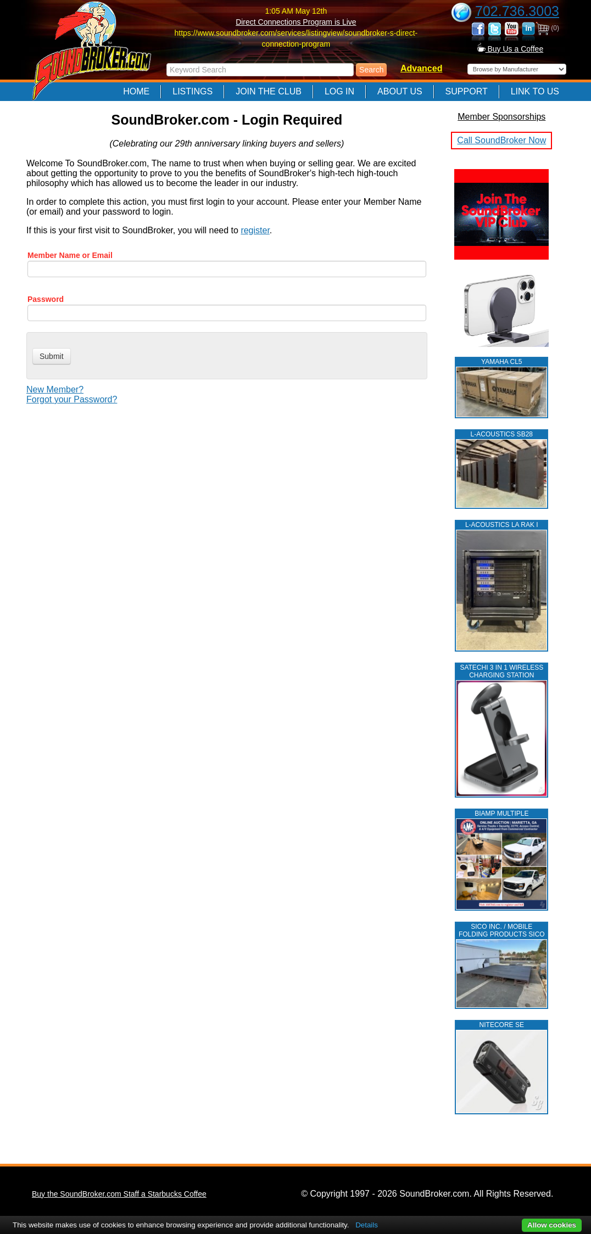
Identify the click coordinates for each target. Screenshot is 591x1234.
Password (45, 299)
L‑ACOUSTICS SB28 (502, 434)
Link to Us (535, 91)
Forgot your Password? (71, 399)
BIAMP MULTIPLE (501, 813)
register (255, 230)
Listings (192, 91)
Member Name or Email (70, 255)
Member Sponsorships (501, 116)
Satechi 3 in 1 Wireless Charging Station (501, 671)
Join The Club (269, 91)
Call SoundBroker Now (501, 140)
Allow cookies (551, 1225)
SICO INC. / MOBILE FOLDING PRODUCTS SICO (502, 930)
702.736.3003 (517, 11)
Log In (339, 91)
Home (136, 91)
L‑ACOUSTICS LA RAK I (501, 525)
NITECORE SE (502, 1025)
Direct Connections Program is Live (296, 22)
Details (366, 1225)
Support (466, 91)
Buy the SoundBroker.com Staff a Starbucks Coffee (119, 1194)
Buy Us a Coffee (510, 48)
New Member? (54, 389)
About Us (399, 91)
